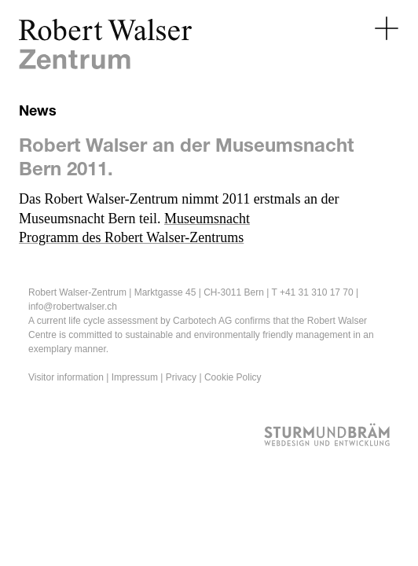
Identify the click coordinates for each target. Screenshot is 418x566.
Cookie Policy (233, 377)
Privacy (181, 377)
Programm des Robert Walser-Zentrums (131, 237)
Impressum (135, 377)
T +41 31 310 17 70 (312, 292)
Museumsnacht (207, 218)
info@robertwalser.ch (72, 306)
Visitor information (66, 377)
